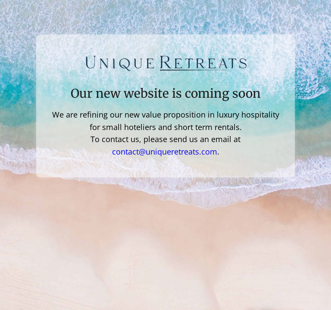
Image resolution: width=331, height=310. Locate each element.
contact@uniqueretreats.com (164, 151)
